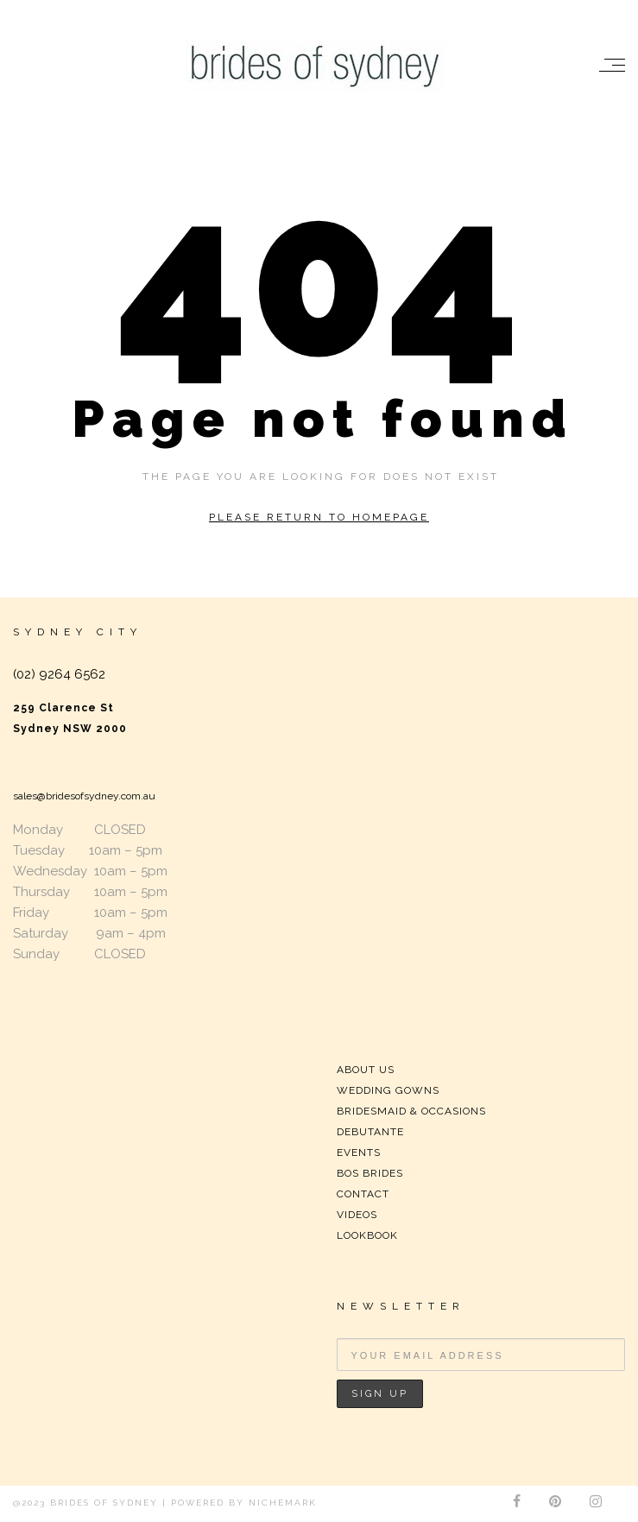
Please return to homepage (319, 517)
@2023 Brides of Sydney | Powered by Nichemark (165, 1502)
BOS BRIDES (370, 1173)
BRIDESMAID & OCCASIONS (411, 1111)
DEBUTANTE (370, 1132)
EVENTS (359, 1152)
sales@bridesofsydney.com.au (84, 796)
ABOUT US (366, 1070)
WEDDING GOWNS (388, 1090)
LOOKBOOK (367, 1235)
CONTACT (363, 1194)
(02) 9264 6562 (59, 674)
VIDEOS (357, 1215)
